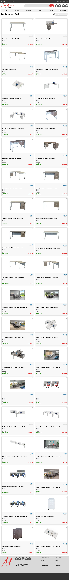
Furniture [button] (19, 6)
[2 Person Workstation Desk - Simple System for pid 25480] (17, 92)
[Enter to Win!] (59, 7)
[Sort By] (61, 14)
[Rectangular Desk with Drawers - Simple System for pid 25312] (51, 209)
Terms (28, 574)
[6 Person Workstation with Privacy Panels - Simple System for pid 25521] (17, 507)
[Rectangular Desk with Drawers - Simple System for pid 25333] (51, 179)
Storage (51, 10)
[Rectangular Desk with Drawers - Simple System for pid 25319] (17, 209)
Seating (40, 10)
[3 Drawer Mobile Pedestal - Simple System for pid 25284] (51, 509)
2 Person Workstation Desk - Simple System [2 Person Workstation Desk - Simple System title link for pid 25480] (11, 98)
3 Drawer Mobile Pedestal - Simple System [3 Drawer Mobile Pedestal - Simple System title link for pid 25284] (45, 516)
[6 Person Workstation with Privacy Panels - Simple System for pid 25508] (51, 478)
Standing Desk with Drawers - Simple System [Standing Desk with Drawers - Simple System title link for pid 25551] (11, 158)
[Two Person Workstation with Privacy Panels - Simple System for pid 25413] (51, 448)
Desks (6, 10)
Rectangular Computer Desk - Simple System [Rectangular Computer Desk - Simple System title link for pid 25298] (11, 38)
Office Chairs (28, 10)
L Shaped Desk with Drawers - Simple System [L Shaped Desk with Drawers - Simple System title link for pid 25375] (12, 188)
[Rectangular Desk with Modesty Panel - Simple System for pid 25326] (51, 239)
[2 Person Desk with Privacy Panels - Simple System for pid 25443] (17, 120)
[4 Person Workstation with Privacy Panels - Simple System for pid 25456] (51, 359)
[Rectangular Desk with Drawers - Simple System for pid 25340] (17, 239)
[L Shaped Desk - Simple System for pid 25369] (17, 60)
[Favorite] (32, 19)
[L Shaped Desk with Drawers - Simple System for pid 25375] (17, 180)
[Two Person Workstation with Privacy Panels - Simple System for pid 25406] (17, 418)
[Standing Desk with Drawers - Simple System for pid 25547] (51, 121)
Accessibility (17, 574)
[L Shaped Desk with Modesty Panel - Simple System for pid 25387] (51, 269)
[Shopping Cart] (66, 5)
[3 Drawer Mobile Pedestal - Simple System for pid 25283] (17, 539)
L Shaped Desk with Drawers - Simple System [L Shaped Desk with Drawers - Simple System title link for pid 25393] (45, 98)
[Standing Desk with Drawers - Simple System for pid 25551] (17, 151)
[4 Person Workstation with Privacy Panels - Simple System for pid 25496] (17, 299)
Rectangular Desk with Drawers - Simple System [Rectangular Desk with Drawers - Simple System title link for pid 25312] (46, 218)
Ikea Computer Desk (10, 14)
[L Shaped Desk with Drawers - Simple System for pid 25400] (51, 150)
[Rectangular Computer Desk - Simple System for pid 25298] (17, 30)
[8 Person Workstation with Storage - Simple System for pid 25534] (17, 329)
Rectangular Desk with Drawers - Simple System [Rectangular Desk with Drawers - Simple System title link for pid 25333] (46, 188)
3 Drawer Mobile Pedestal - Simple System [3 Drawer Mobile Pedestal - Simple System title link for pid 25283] (11, 546)
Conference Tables (62, 10)
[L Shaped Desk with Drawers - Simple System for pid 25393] (51, 90)
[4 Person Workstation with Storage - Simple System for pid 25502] (17, 360)
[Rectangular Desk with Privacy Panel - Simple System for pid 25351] (51, 32)
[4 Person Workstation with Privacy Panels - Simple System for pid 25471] (51, 539)
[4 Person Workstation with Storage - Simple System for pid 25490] (51, 299)
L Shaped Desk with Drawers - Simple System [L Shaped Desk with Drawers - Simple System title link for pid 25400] (45, 158)
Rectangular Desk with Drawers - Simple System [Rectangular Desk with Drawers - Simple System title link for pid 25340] (12, 247)
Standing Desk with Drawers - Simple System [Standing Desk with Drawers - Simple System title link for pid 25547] (45, 128)
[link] (66, 5)
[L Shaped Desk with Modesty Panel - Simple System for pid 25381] (17, 269)
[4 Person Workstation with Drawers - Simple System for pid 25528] (51, 330)
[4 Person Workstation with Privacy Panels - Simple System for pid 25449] (17, 389)
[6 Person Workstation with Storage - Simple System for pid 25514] (17, 477)
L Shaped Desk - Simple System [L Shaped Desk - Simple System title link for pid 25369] (9, 69)
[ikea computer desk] (37, 5)
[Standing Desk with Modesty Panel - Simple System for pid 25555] (51, 62)
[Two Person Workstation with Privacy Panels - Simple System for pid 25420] (51, 388)
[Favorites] (63, 7)
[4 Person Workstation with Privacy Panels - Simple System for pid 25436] (17, 448)
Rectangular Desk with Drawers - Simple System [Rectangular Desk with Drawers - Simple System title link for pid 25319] (12, 218)
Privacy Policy (22, 574)
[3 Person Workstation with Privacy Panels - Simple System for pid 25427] (51, 418)
